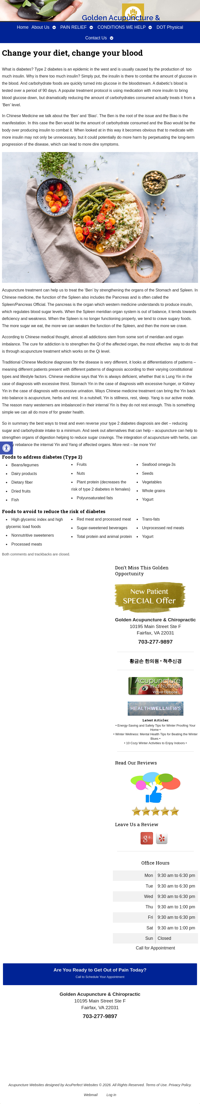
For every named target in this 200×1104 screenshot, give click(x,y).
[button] (6, 448)
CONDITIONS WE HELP (122, 27)
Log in (111, 1095)
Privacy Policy (180, 1085)
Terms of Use (156, 1085)
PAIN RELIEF (73, 27)
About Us (40, 27)
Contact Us (96, 37)
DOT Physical (169, 27)
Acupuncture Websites (26, 1085)
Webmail (91, 1095)
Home (22, 27)
